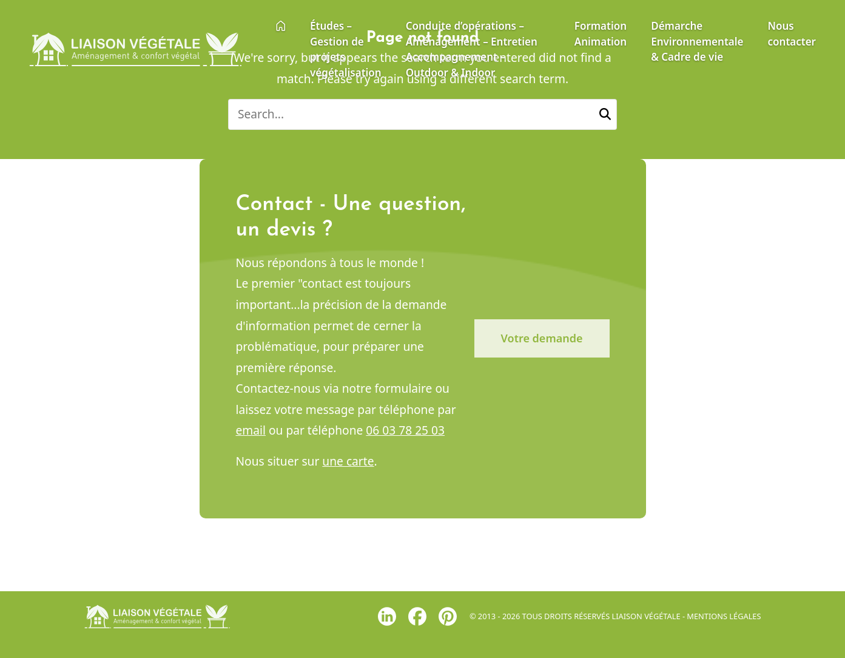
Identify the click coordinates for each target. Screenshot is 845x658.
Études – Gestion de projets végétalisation (346, 49)
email (251, 433)
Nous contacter (792, 34)
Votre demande (542, 340)
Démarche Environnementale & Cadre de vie (697, 41)
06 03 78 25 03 (405, 433)
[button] (605, 114)
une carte (348, 463)
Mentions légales (724, 616)
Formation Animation (600, 34)
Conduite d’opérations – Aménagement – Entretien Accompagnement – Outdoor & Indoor (471, 49)
